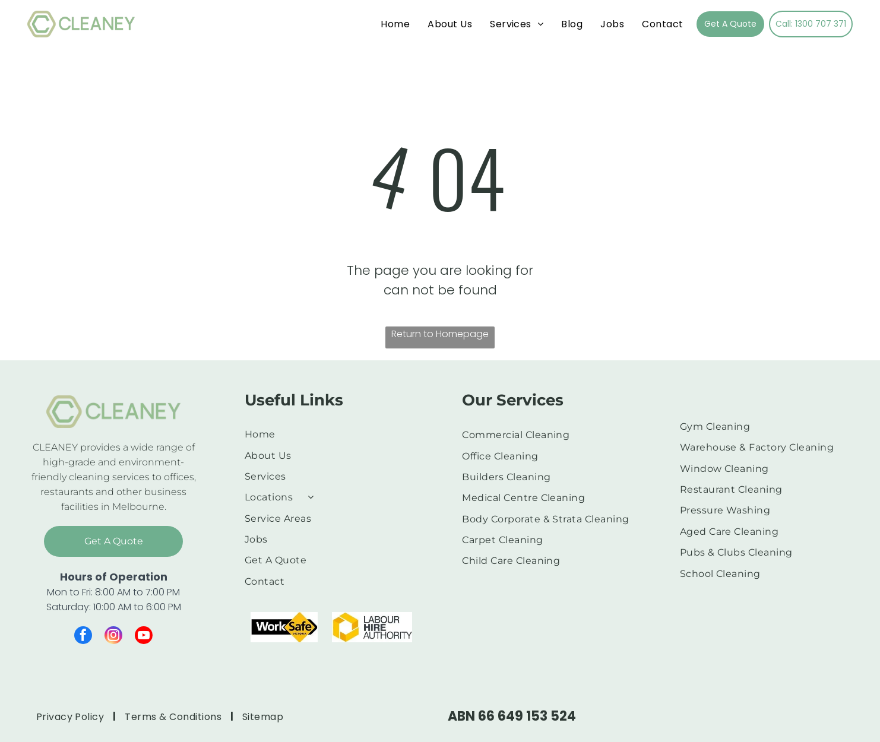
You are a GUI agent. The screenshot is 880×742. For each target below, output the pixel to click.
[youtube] (144, 636)
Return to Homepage (440, 334)
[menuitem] (395, 24)
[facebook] (83, 636)
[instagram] (113, 636)
